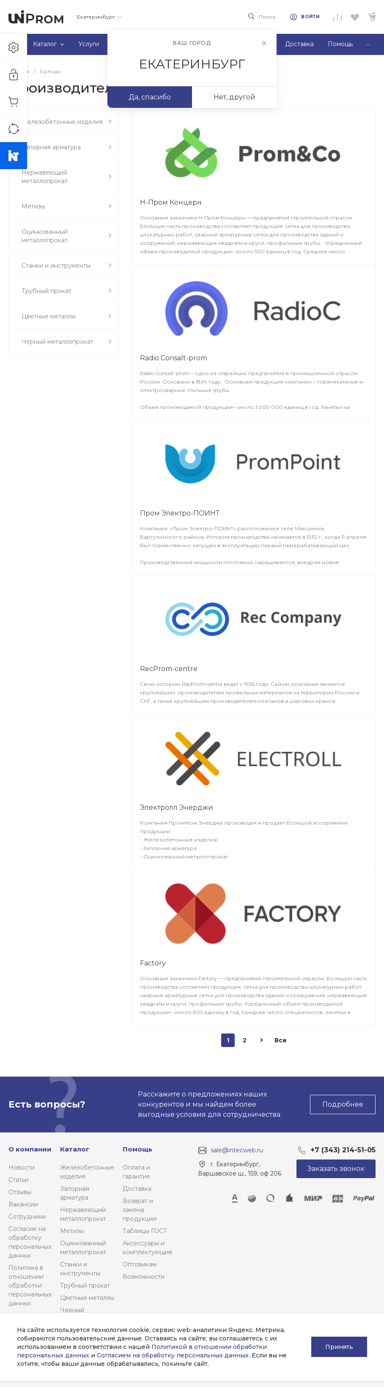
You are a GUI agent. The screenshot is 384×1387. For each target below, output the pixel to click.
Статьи (18, 1180)
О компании (30, 1149)
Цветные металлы (87, 1298)
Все (280, 1040)
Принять (339, 1347)
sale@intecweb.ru (237, 1150)
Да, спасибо (150, 97)
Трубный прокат (85, 1285)
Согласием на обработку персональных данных (173, 1355)
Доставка (137, 1188)
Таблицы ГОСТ (145, 1231)
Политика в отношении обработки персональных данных (30, 1285)
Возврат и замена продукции (139, 1210)
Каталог (74, 1149)
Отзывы (19, 1192)
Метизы (72, 1231)
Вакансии (23, 1204)
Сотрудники (27, 1216)
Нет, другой (234, 97)
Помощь (137, 1149)
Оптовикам (139, 1264)
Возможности (144, 1276)
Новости (21, 1167)
